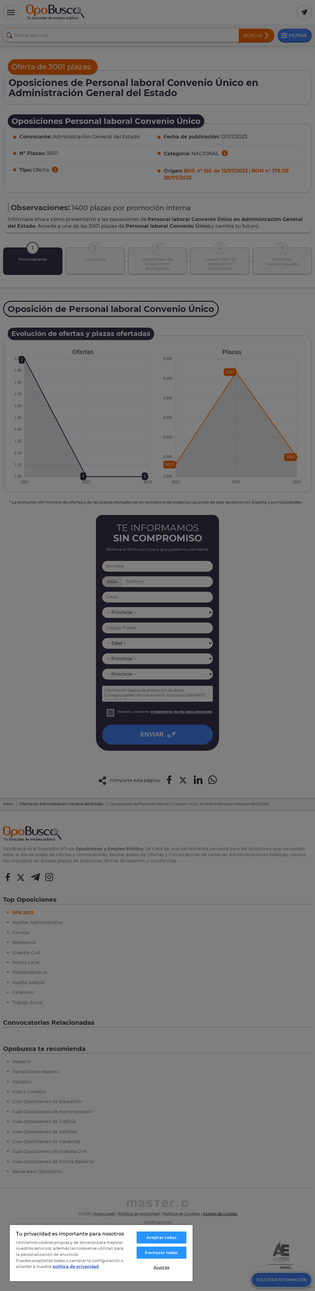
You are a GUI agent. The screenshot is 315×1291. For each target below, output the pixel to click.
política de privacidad (76, 1266)
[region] (101, 1252)
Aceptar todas (161, 1237)
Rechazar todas (161, 1252)
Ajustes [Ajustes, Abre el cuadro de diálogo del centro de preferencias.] (161, 1267)
